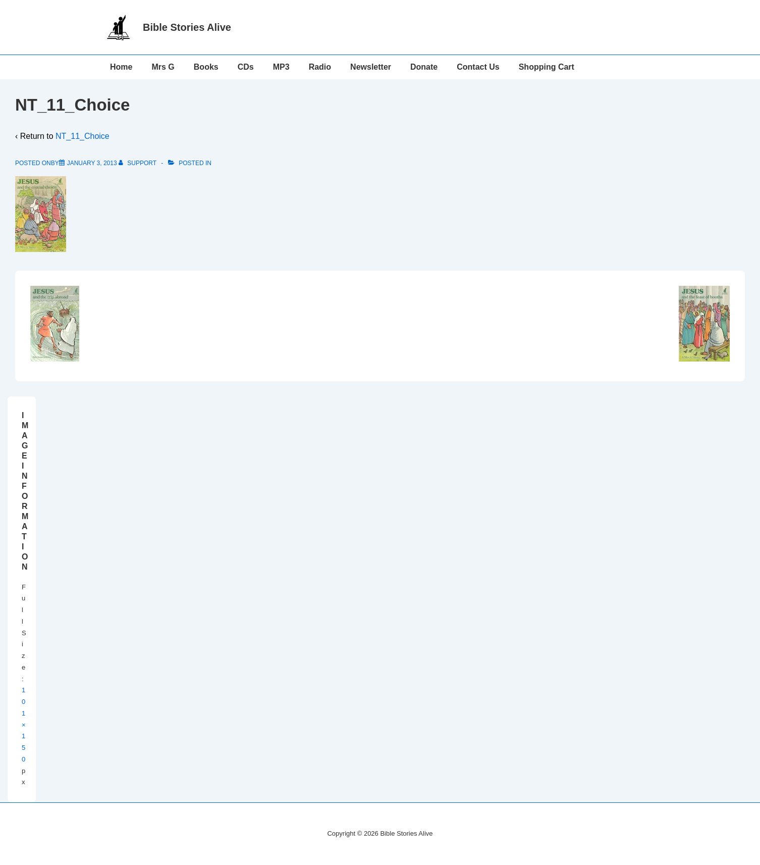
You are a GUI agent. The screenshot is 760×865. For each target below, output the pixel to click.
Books (206, 67)
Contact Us (478, 67)
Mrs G (162, 67)
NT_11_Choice (83, 136)
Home (121, 67)
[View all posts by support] (138, 163)
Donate (424, 67)
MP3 (281, 67)
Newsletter (370, 67)
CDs (246, 67)
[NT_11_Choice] (92, 163)
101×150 (24, 724)
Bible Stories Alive (187, 27)
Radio (320, 67)
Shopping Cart (546, 67)
